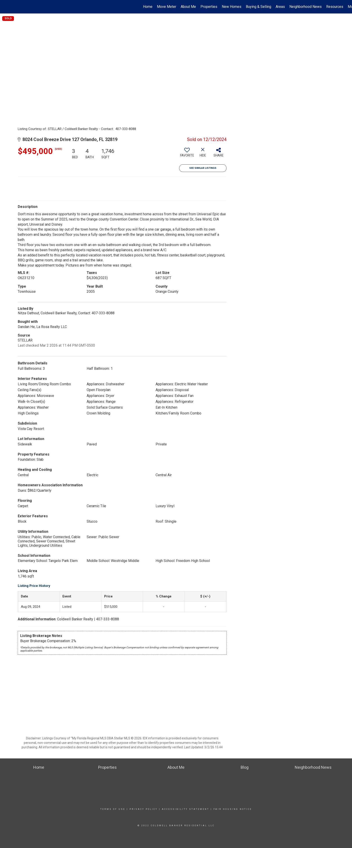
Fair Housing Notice (232, 809)
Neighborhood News (305, 6)
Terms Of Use (112, 809)
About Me (188, 6)
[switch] (187, 154)
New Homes (231, 6)
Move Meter (166, 6)
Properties (208, 6)
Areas (280, 6)
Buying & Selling (258, 6)
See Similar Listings (202, 168)
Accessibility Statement (185, 809)
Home (147, 6)
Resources (334, 6)
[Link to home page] (5, 6)
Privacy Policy (144, 809)
